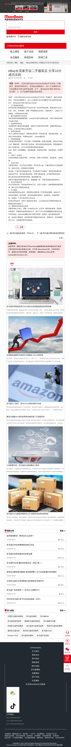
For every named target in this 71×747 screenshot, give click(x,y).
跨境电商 (37, 736)
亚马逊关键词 (31, 616)
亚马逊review (47, 631)
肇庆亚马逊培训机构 (30, 631)
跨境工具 (43, 57)
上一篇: (9, 233)
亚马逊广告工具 (51, 734)
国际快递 (40, 738)
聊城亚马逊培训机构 (32, 621)
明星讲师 (43, 51)
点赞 (20, 227)
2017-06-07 (11, 576)
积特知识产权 (49, 738)
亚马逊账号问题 (49, 621)
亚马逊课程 (35, 670)
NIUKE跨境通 (20, 736)
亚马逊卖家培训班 (14, 621)
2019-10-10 (11, 567)
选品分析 (8, 738)
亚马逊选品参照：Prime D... (20, 233)
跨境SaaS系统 (9, 736)
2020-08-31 (11, 540)
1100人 (61, 549)
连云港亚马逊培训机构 (34, 626)
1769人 (61, 567)
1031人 (61, 540)
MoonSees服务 (15, 45)
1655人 (61, 585)
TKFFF (33, 734)
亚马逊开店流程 (43, 635)
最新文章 (9, 531)
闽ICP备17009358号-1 (27, 745)
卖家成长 (56, 736)
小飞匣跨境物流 (17, 738)
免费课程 (35, 673)
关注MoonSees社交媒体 (35, 684)
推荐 (12, 264)
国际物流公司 (16, 734)
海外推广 (26, 734)
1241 (30, 78)
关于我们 (35, 651)
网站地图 (60, 745)
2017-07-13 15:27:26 (15, 78)
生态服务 (14, 57)
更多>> (62, 531)
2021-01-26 (11, 603)
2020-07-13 (11, 549)
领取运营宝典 (24, 36)
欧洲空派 (30, 736)
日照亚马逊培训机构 (15, 616)
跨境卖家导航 (46, 736)
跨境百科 (28, 57)
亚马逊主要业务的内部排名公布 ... (51, 235)
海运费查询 (40, 734)
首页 (16, 63)
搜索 (36, 32)
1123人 (61, 603)
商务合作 (35, 655)
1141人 (61, 576)
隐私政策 (35, 662)
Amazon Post (13, 635)
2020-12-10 (11, 558)
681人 (61, 594)
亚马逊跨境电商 (30, 738)
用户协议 (35, 659)
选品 (21, 63)
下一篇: (40, 233)
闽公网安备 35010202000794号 (46, 745)
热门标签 (9, 610)
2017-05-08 (11, 585)
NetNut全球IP (59, 738)
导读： (12, 83)
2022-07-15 (11, 594)
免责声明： (12, 243)
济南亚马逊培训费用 (15, 626)
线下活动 (28, 51)
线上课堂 (14, 51)
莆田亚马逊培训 (14, 631)
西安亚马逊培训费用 (54, 626)
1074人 (61, 558)
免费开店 (11, 36)
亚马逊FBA (44, 616)
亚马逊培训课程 (27, 635)
